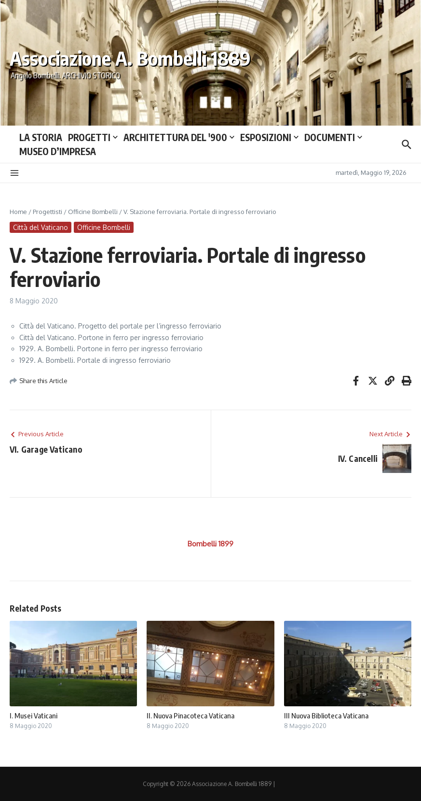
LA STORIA (40, 137)
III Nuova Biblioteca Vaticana (326, 715)
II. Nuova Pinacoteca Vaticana (190, 715)
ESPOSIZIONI (269, 137)
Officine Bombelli (93, 211)
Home (18, 211)
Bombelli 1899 (210, 543)
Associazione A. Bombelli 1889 (130, 58)
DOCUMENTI (333, 137)
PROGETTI (93, 137)
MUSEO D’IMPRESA (57, 151)
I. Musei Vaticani (33, 715)
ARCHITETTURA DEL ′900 (178, 137)
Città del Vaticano (40, 227)
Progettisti (47, 211)
